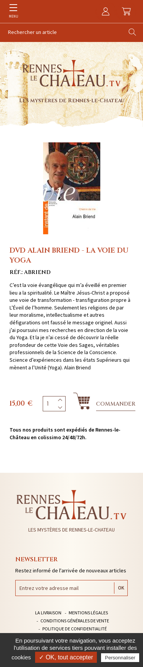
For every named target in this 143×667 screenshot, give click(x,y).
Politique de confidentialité (74, 629)
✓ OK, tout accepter (66, 657)
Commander (115, 404)
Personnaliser (120, 658)
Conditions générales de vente (74, 621)
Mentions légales (88, 612)
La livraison (48, 612)
